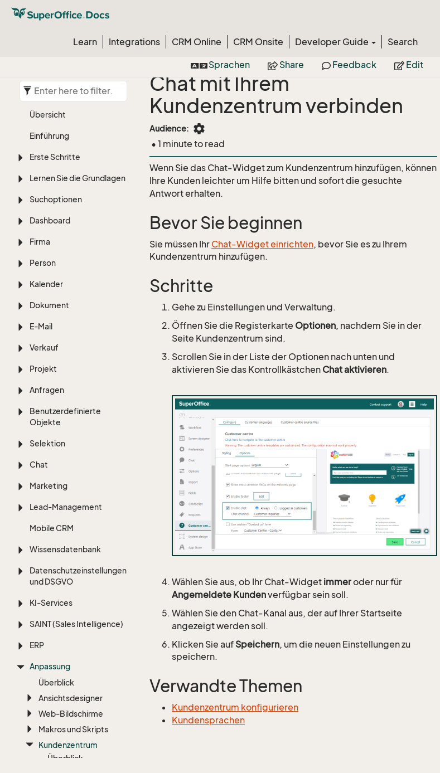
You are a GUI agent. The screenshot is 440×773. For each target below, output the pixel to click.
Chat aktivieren (75, 524)
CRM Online (196, 41)
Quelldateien (71, 482)
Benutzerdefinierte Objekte (65, 109)
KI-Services (51, 295)
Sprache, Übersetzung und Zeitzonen (78, 704)
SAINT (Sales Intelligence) (76, 317)
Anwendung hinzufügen (81, 643)
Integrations (134, 41)
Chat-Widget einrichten (262, 244)
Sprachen (220, 64)
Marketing (48, 178)
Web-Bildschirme (70, 406)
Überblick (56, 375)
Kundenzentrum (68, 438)
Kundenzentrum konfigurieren (235, 707)
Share (286, 64)
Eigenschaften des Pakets (73, 606)
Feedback (349, 64)
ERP (37, 338)
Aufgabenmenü (67, 627)
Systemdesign (65, 585)
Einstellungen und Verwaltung (62, 672)
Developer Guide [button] (335, 41)
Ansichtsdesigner (70, 391)
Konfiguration (72, 466)
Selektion (47, 136)
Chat (39, 157)
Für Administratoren (83, 567)
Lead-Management (66, 200)
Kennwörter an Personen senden (79, 503)
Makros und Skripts (73, 422)
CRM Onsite (258, 41)
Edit (408, 64)
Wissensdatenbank (65, 242)
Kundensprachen (208, 720)
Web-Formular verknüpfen (74, 546)
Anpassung (50, 359)
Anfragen (47, 82)
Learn (85, 41)
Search (403, 41)
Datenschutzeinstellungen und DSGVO (78, 269)
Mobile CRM (52, 221)
